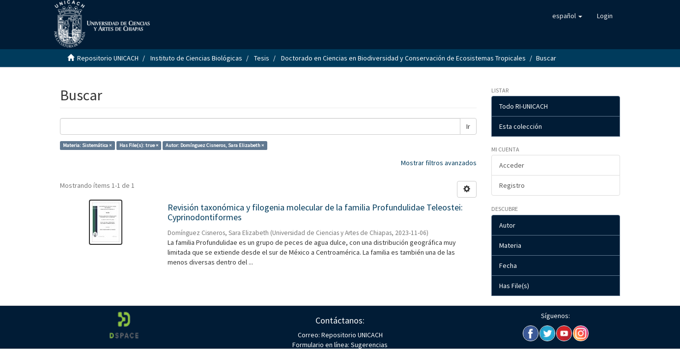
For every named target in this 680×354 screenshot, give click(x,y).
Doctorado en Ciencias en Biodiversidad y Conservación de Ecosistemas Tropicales (403, 58)
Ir (468, 126)
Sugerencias (368, 344)
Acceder (511, 165)
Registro (512, 185)
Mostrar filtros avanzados (439, 162)
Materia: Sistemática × (87, 145)
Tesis (261, 58)
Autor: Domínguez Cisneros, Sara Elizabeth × (215, 145)
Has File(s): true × (138, 145)
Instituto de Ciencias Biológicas (196, 58)
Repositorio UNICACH (108, 58)
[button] (567, 15)
